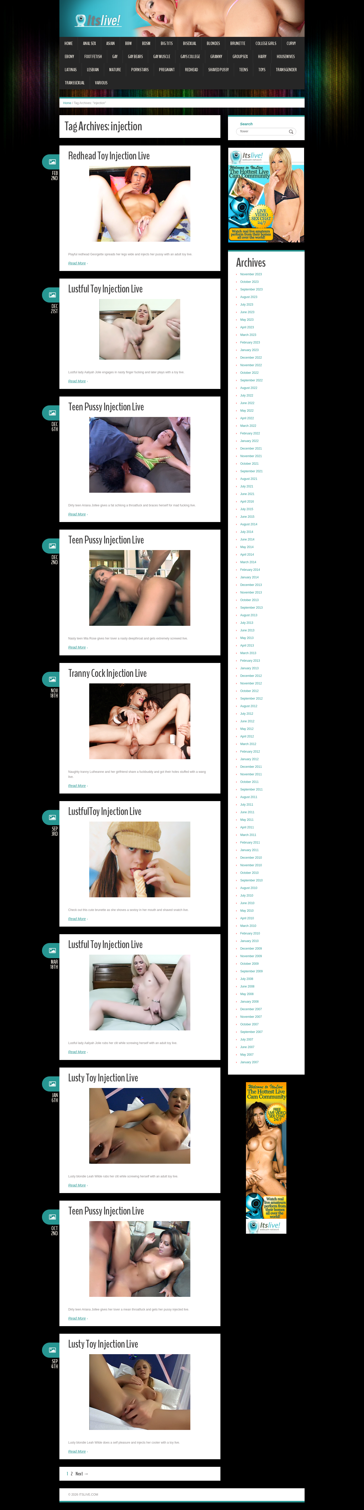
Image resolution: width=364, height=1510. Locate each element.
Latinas (71, 70)
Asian (110, 43)
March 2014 (249, 562)
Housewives (286, 57)
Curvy (291, 43)
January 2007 (250, 1063)
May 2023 (247, 320)
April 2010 (248, 919)
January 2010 (250, 941)
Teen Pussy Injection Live (107, 406)
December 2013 (251, 585)
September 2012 (252, 699)
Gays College (190, 57)
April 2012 (248, 737)
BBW (128, 43)
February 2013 (251, 661)
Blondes (213, 43)
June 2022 (248, 403)
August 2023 (249, 297)
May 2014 (247, 547)
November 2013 (251, 593)
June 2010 (248, 903)
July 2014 (247, 532)
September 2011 (252, 790)
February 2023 (251, 343)
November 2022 (251, 365)
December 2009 (251, 949)
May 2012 (247, 729)
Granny (216, 57)
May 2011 (247, 820)
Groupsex (240, 57)
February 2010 (251, 934)
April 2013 (248, 646)
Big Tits (167, 43)
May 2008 (247, 994)
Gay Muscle (161, 57)
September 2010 (252, 881)
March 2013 (249, 653)
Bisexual (189, 43)
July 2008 (247, 979)
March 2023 (249, 335)
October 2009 (250, 964)
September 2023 (252, 290)
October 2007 (250, 1025)
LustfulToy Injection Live (106, 811)
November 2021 (251, 456)
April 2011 (248, 828)
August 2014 (249, 525)
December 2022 (251, 358)
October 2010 (250, 873)
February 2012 (251, 752)
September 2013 (252, 608)
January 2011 (250, 850)
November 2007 (251, 1017)
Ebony (69, 57)
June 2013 (248, 631)
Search (247, 124)
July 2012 (247, 714)
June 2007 (248, 1047)
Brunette (237, 43)
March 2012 (249, 744)
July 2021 (247, 487)
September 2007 (252, 1032)
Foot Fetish (93, 57)
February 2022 (251, 434)
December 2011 (251, 767)
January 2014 (250, 578)
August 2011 (249, 797)
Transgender (286, 70)
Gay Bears (135, 57)
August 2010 (249, 888)
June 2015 (248, 517)
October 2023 (250, 282)
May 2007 (247, 1055)
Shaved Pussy (218, 70)
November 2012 (251, 684)
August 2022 (249, 388)
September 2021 (252, 472)
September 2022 (252, 381)
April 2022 (248, 418)
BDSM (146, 43)
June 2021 (248, 494)
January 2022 (250, 441)
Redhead (191, 70)
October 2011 (250, 782)
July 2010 (247, 896)
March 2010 (249, 926)
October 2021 (250, 464)
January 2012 (250, 759)
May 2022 (247, 411)
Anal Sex (89, 43)
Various (101, 83)
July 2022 (247, 396)
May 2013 (247, 638)
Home (68, 43)
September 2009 (252, 972)
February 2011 (251, 843)
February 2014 (251, 570)
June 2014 (248, 540)
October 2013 (250, 600)
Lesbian (93, 70)
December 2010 (251, 858)
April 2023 (248, 328)
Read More (77, 263)
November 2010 (251, 866)
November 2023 (251, 275)
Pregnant (167, 70)
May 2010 (247, 911)
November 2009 (251, 956)
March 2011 (249, 835)
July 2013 (247, 623)
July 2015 (247, 509)
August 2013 (249, 615)
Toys (261, 70)
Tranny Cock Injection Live (109, 673)
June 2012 (248, 722)
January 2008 (250, 1002)
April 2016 (248, 502)
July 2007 (247, 1040)
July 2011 (247, 805)
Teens (243, 70)
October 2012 (250, 691)
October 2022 (250, 373)
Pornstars (140, 70)
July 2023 (247, 305)
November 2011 (251, 775)
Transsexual (75, 83)
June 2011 (248, 812)
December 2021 (251, 449)
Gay (115, 57)
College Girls (266, 43)
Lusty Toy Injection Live (104, 1077)
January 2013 (250, 669)
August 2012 (249, 706)
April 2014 (248, 555)
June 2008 (248, 987)
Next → (82, 1473)
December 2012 (251, 676)
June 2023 (248, 312)
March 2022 (249, 426)
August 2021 (249, 479)
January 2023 (250, 350)
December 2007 (251, 1009)
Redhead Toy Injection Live (110, 155)
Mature (115, 70)
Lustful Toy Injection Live (107, 288)
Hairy (262, 57)
